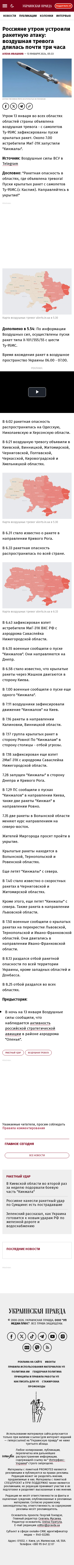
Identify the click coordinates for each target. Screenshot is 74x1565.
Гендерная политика (47, 1371)
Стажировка (50, 1381)
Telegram (10, 163)
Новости (9, 16)
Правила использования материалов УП (36, 1366)
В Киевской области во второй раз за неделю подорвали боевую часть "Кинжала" (36, 1187)
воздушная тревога (38, 1052)
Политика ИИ (21, 1371)
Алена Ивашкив (13, 53)
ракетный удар (13, 1052)
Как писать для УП (26, 1381)
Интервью (63, 16)
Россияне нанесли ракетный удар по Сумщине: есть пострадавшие (35, 1203)
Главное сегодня (19, 1144)
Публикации (28, 16)
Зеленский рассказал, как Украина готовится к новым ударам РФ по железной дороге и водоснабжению (36, 1220)
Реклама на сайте (30, 1361)
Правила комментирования (23, 1128)
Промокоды (36, 1386)
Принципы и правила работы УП (36, 1376)
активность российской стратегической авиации (30, 1028)
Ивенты (50, 1361)
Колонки (46, 16)
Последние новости (23, 1249)
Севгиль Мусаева (49, 1518)
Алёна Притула (52, 1522)
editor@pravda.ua (48, 1525)
